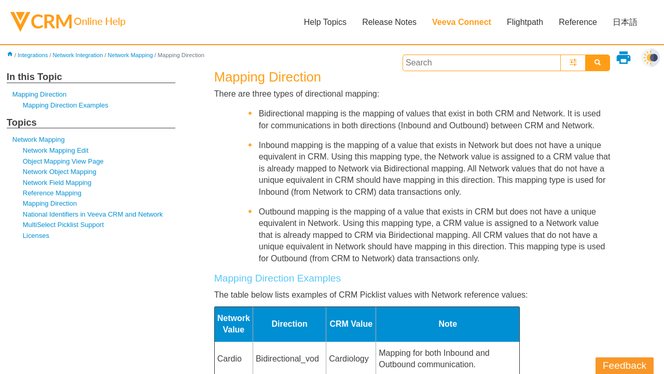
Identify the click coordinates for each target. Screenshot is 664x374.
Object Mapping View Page (63, 161)
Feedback (624, 365)
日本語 (625, 22)
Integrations (33, 55)
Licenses (36, 235)
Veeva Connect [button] (461, 22)
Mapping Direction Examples (65, 105)
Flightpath (525, 22)
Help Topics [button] (325, 22)
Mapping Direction (39, 94)
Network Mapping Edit (56, 150)
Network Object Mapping (59, 172)
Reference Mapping (52, 193)
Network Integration (77, 55)
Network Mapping (130, 55)
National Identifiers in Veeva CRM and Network (93, 214)
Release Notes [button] (389, 22)
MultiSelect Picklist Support (63, 225)
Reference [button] (578, 22)
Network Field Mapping (57, 182)
